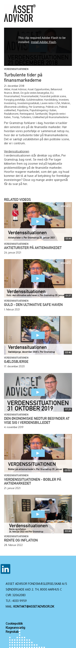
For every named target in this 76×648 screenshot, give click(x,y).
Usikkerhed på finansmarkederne (50, 117)
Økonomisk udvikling (16, 106)
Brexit (16, 92)
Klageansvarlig (15, 627)
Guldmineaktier (34, 99)
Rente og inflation (21, 541)
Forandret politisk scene (53, 96)
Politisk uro (52, 106)
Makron (65, 103)
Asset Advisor (18, 89)
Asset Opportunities (38, 89)
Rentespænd (27, 113)
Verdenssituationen (16, 69)
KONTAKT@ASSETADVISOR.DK (33, 606)
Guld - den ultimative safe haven (33, 305)
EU (52, 92)
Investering (10, 103)
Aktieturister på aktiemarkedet (33, 248)
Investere (64, 99)
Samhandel (41, 113)
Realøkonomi (11, 113)
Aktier (7, 89)
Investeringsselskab (28, 103)
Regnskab (12, 631)
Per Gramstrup (37, 106)
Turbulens (25, 117)
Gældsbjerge (16, 362)
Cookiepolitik (14, 623)
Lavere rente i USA (50, 103)
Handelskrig (51, 99)
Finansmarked (12, 96)
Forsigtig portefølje (14, 99)
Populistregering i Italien (43, 110)
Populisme (22, 110)
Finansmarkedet (30, 96)
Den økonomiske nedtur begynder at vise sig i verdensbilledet (37, 421)
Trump (15, 117)
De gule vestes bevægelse (34, 92)
